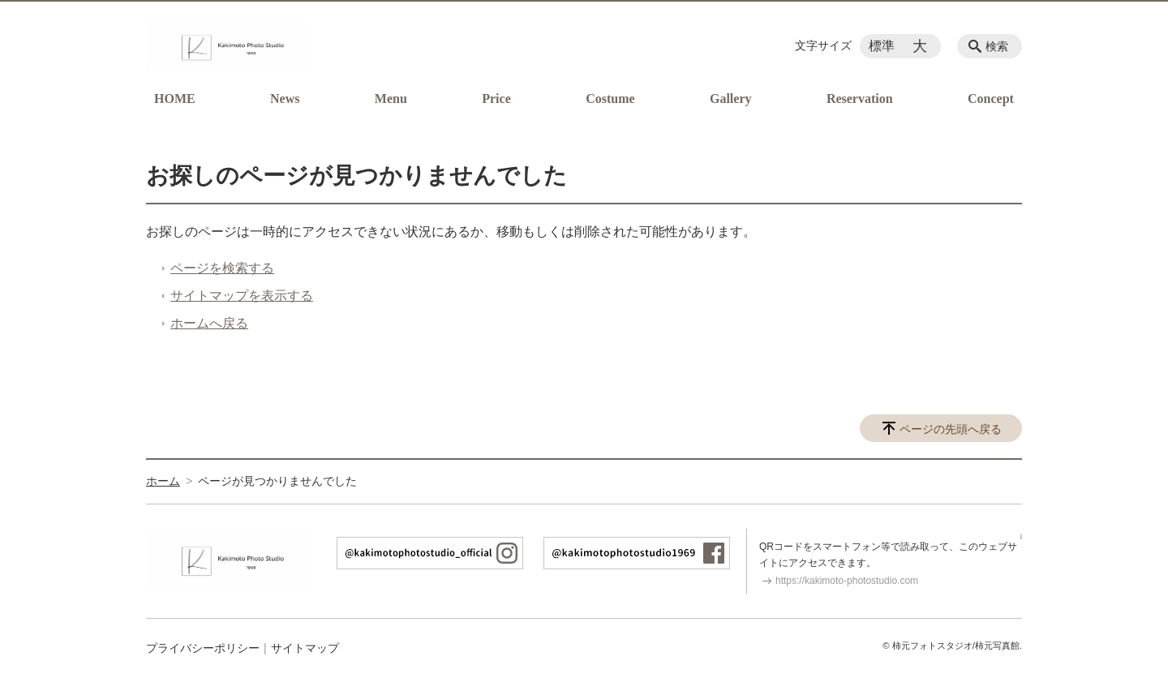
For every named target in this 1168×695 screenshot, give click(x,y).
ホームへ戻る (209, 323)
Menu (391, 98)
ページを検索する (222, 268)
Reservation (860, 98)
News (284, 98)
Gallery (731, 98)
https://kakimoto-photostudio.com (846, 580)
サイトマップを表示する (241, 295)
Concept (991, 98)
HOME (174, 98)
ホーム (163, 480)
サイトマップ (305, 647)
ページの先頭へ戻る (951, 429)
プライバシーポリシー (203, 647)
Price (496, 98)
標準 (882, 46)
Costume (610, 98)
